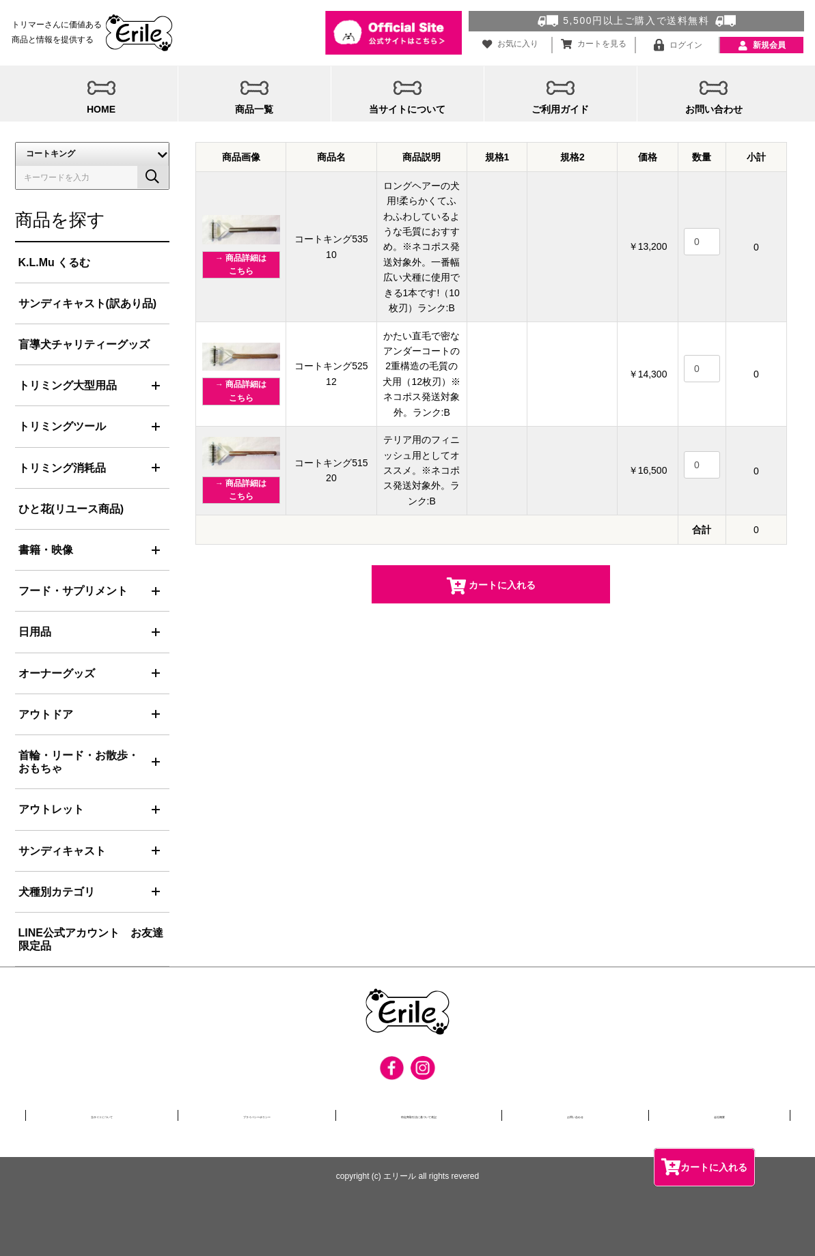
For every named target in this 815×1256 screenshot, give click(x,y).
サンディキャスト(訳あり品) (87, 303)
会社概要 (734, 1115)
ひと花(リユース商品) (71, 509)
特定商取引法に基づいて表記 (446, 1115)
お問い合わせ (611, 1115)
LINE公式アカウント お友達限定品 (90, 939)
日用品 (34, 632)
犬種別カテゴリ (56, 892)
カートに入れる (704, 1166)
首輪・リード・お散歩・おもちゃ (78, 762)
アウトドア (45, 714)
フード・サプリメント (73, 591)
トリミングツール (62, 427)
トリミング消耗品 (62, 468)
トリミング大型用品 (67, 386)
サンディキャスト (62, 851)
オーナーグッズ (56, 673)
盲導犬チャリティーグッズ (84, 344)
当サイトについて (101, 1115)
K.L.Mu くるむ (54, 262)
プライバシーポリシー (261, 1115)
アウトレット (51, 810)
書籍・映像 (45, 550)
